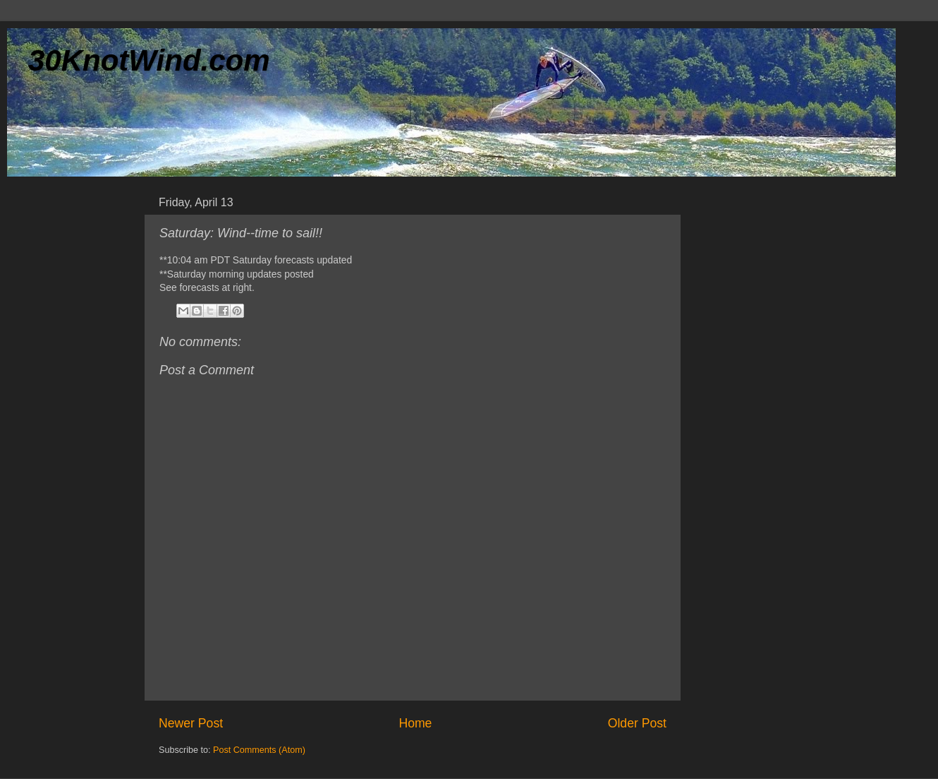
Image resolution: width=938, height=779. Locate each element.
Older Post (637, 723)
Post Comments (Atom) (259, 750)
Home (415, 723)
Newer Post (191, 723)
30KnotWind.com (149, 60)
